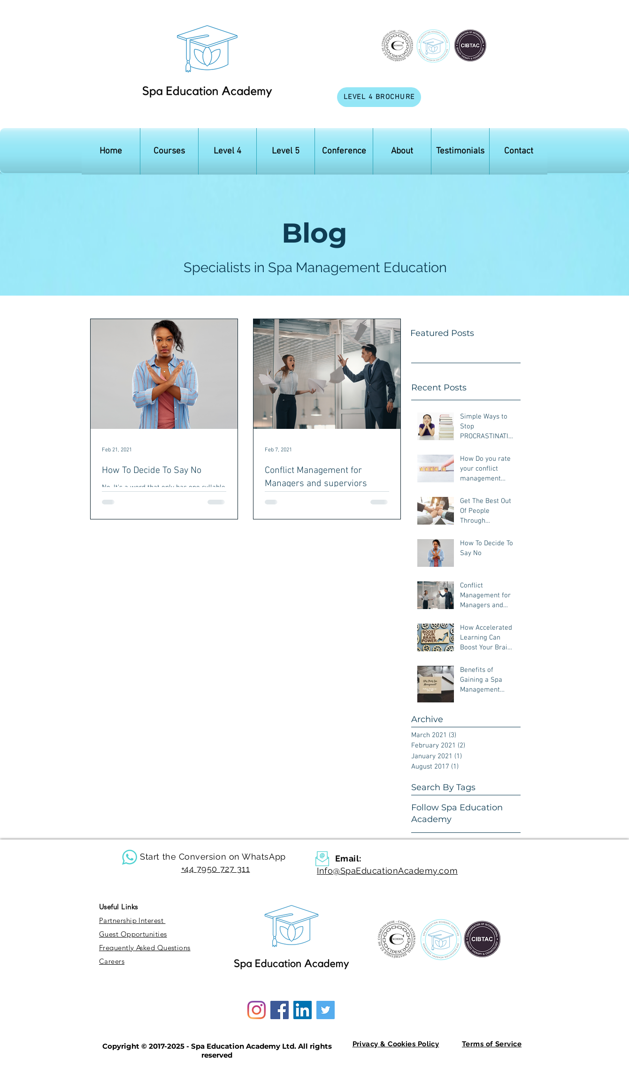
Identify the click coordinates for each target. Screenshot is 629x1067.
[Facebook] (279, 1010)
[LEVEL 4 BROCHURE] (379, 97)
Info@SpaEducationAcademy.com (387, 871)
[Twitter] (325, 1010)
